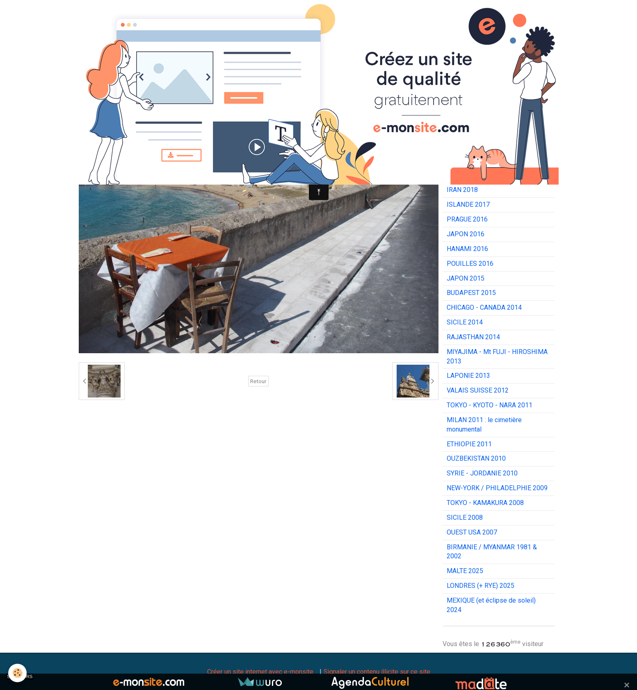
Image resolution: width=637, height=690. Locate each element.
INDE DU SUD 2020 (474, 161)
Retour (258, 381)
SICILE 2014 (465, 322)
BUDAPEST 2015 (471, 293)
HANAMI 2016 (467, 249)
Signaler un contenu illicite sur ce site (377, 672)
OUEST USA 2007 (472, 532)
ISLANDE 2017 (468, 204)
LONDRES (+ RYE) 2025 (480, 585)
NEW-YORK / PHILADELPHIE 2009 (497, 488)
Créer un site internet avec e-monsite (260, 672)
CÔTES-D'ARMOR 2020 (480, 146)
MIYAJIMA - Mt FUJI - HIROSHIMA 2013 (497, 356)
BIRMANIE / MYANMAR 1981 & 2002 (492, 551)
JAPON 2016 (465, 234)
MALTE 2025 (465, 571)
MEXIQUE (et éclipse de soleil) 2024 (491, 605)
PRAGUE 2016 (467, 219)
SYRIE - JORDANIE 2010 (482, 473)
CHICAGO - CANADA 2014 (484, 307)
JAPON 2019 (465, 175)
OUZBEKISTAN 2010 (476, 458)
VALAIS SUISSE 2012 (478, 390)
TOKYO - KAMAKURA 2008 (485, 503)
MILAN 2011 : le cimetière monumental (484, 424)
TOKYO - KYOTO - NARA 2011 (489, 405)
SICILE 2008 (465, 517)
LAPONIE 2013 (468, 375)
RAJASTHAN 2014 (473, 337)
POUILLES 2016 (470, 263)
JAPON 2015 (465, 278)
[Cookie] (17, 673)
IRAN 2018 (462, 190)
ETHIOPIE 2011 (469, 444)
